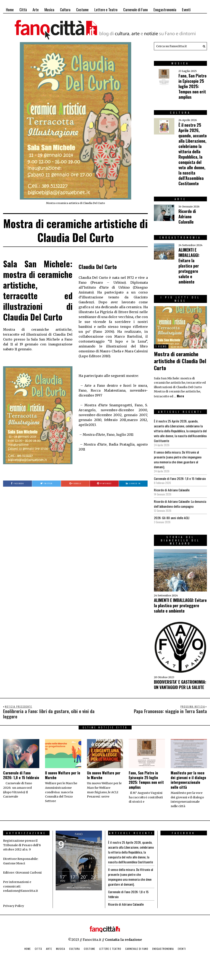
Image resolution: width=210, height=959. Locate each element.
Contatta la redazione (123, 935)
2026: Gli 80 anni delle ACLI (171, 512)
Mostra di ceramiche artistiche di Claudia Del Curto (180, 361)
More (180, 396)
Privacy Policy (13, 901)
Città (23, 9)
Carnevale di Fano (135, 9)
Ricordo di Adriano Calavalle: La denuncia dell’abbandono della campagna (179, 499)
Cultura (65, 9)
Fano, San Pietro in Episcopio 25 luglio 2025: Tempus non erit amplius (192, 86)
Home (10, 9)
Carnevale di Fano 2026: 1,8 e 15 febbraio (179, 473)
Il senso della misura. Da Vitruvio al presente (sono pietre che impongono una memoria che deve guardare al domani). (180, 457)
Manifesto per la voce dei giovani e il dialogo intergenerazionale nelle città (188, 775)
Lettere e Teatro (105, 9)
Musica (49, 9)
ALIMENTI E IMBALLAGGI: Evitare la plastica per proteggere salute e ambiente (188, 266)
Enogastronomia (165, 9)
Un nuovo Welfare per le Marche (103, 770)
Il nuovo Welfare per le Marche (62, 770)
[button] (203, 46)
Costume (82, 9)
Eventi (186, 9)
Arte (36, 9)
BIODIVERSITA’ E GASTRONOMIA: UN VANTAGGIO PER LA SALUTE (180, 679)
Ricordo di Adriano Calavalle (187, 216)
